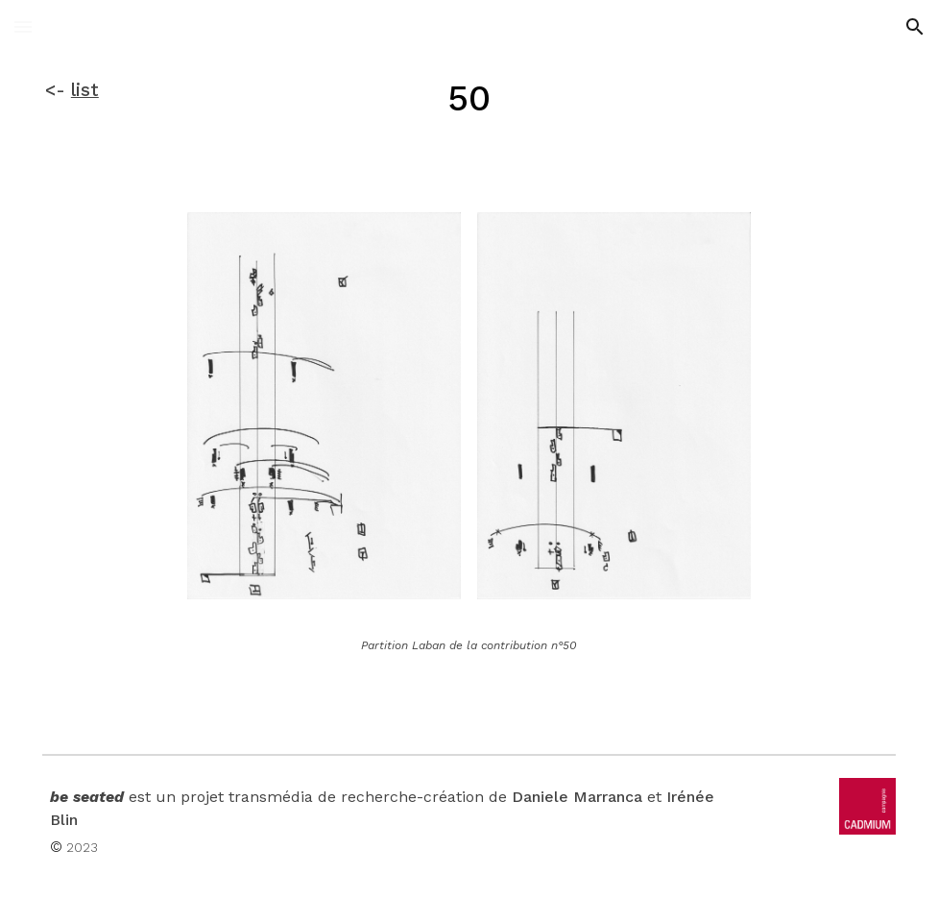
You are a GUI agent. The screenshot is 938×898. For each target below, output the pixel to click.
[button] (23, 26)
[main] (107, 90)
